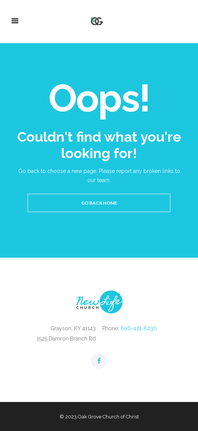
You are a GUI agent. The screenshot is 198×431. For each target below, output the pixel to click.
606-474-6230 (139, 328)
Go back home (99, 203)
